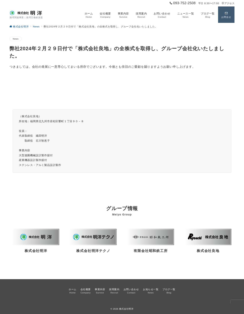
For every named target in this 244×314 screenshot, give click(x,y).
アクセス (228, 3)
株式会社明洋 (126, 309)
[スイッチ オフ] (226, 14)
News (15, 38)
